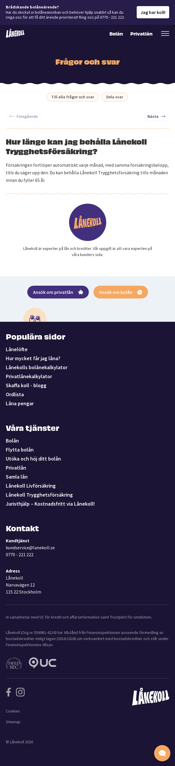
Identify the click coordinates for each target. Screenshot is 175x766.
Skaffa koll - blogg (26, 385)
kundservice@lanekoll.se (30, 547)
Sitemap (13, 721)
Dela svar (114, 96)
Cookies (13, 711)
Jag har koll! (152, 12)
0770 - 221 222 (19, 554)
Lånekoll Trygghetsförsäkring (39, 494)
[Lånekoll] (15, 33)
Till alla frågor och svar (72, 96)
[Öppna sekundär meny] (165, 33)
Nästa (156, 116)
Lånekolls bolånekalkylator (36, 367)
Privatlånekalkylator (29, 376)
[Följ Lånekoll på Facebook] (8, 692)
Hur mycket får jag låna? (33, 358)
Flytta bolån (20, 449)
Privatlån (141, 33)
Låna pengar (20, 403)
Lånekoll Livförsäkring (31, 485)
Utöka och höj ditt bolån (33, 458)
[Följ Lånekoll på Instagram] (20, 692)
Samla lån (17, 476)
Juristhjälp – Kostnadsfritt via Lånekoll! (50, 503)
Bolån (116, 33)
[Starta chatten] (162, 753)
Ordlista (15, 394)
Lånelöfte (17, 349)
